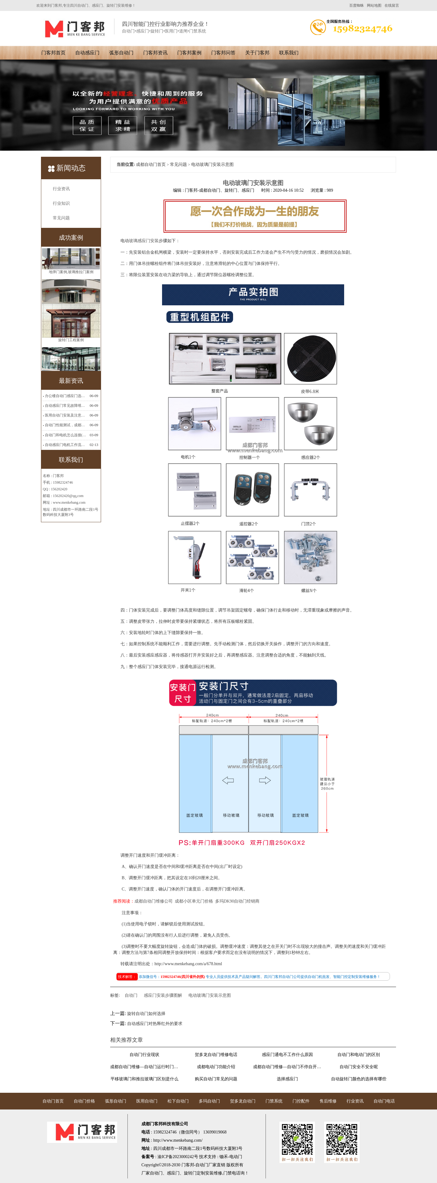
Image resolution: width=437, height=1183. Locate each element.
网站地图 (374, 5)
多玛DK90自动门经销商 (237, 901)
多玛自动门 (209, 1101)
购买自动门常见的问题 (216, 1079)
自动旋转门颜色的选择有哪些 (358, 1079)
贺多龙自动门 (243, 1101)
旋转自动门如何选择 (146, 1013)
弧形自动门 (121, 52)
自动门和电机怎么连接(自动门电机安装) (65, 435)
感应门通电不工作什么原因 (287, 1054)
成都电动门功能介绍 (216, 1067)
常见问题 (61, 218)
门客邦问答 (223, 52)
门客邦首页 (53, 52)
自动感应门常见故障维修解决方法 (65, 405)
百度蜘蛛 (356, 5)
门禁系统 (274, 1101)
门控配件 (301, 1101)
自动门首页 (53, 1101)
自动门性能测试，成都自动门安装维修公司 (65, 425)
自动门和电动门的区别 (358, 1054)
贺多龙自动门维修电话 (216, 1054)
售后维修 (328, 1101)
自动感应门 (87, 52)
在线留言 (391, 5)
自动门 (131, 995)
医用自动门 (147, 1101)
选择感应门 (287, 1079)
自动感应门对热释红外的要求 (154, 1023)
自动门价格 (84, 1101)
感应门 (173, 1173)
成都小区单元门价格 (194, 901)
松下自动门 (178, 1101)
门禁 (227, 1173)
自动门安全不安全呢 (359, 1067)
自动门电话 (384, 1101)
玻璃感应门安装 (144, 240)
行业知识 (61, 203)
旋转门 (190, 1173)
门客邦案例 (189, 52)
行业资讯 (61, 189)
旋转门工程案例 (71, 358)
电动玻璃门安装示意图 (209, 995)
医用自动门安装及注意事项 (65, 415)
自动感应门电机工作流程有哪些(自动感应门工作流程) (65, 445)
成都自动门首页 (151, 164)
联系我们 (289, 52)
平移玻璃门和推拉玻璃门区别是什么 (144, 1079)
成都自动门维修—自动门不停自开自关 (287, 1067)
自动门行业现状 (144, 1054)
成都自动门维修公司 (153, 901)
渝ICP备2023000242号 (178, 1156)
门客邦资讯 (155, 52)
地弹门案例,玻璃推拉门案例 (71, 290)
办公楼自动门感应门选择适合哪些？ (65, 396)
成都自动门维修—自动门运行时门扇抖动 (144, 1067)
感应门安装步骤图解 (163, 995)
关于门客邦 (257, 52)
